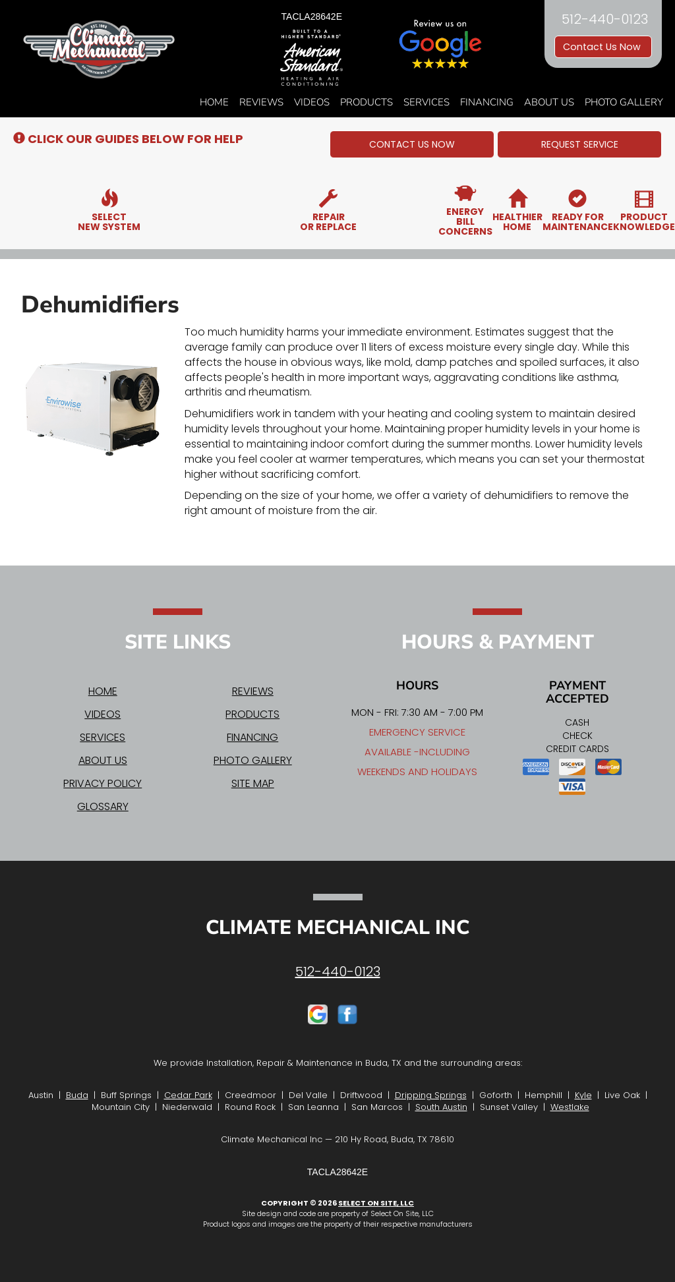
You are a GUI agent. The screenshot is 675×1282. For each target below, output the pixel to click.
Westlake (569, 1107)
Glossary (103, 806)
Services (426, 102)
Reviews (261, 102)
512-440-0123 (337, 971)
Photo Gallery (624, 102)
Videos (312, 102)
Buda (77, 1095)
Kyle (583, 1095)
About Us (549, 102)
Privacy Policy (102, 783)
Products (366, 102)
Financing (487, 102)
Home (214, 102)
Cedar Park (188, 1095)
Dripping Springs (431, 1095)
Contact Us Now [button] (603, 46)
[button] (412, 144)
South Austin (441, 1107)
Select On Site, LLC (376, 1203)
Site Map (252, 783)
